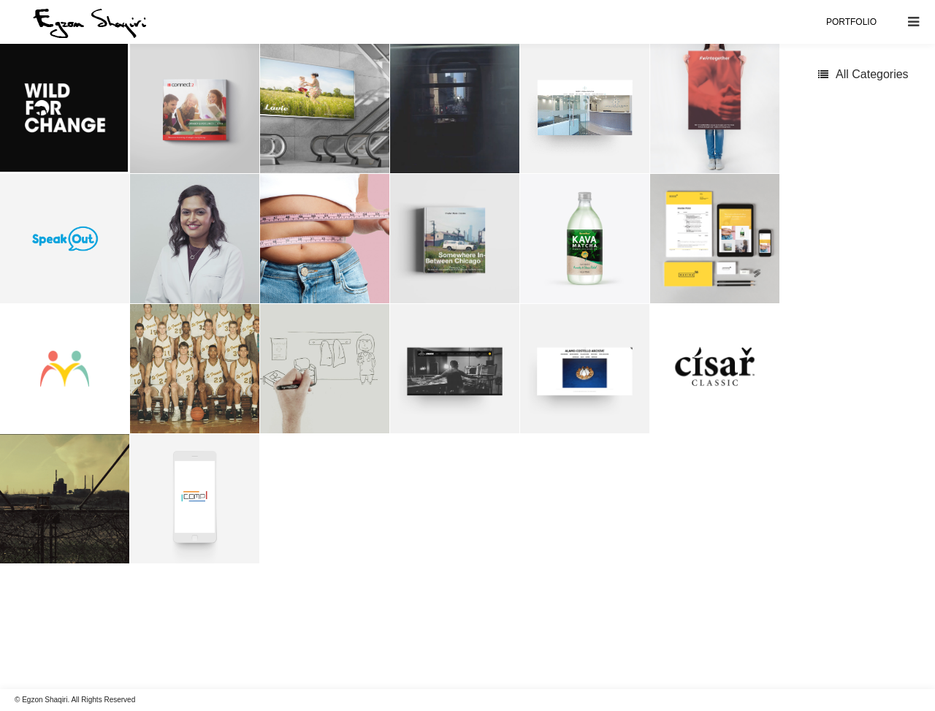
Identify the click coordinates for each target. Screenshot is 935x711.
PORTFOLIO (851, 22)
